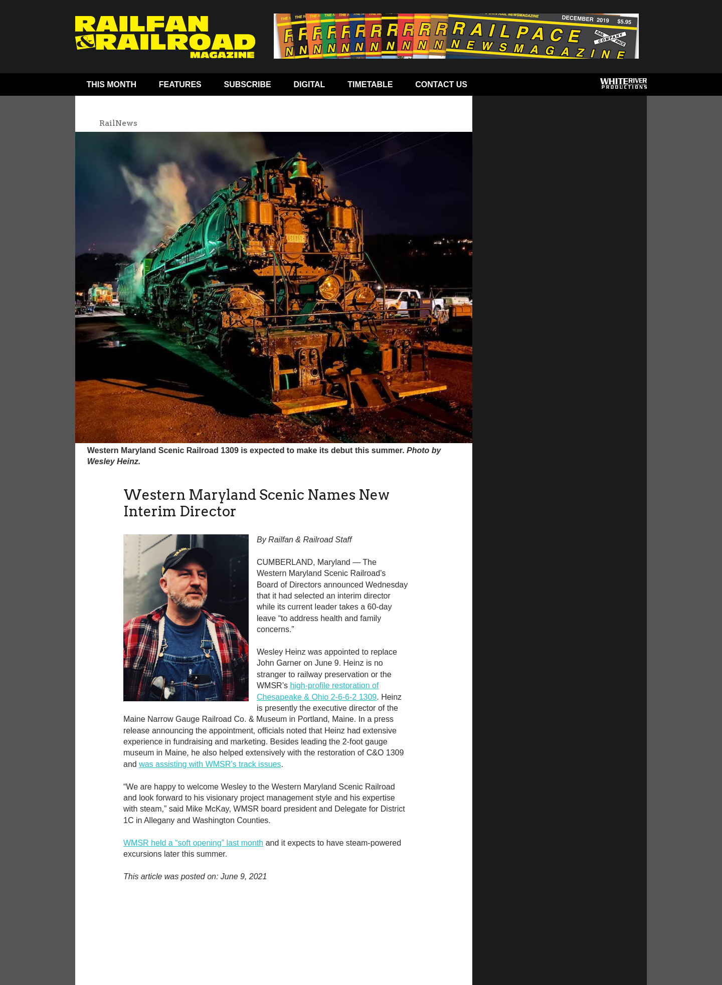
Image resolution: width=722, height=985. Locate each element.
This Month (111, 84)
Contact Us (441, 84)
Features (180, 84)
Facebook (497, 87)
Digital (309, 84)
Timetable (370, 84)
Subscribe (247, 84)
